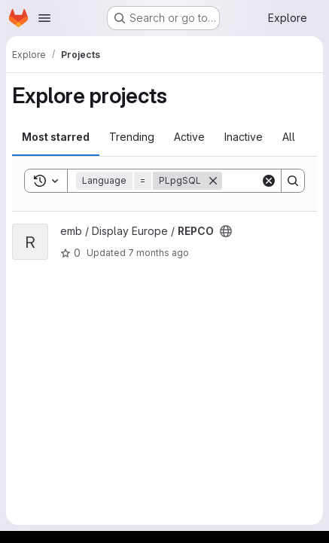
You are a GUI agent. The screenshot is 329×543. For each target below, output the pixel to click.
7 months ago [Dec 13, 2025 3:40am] (158, 252)
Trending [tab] (131, 136)
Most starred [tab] (56, 136)
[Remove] (213, 181)
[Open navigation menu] (44, 18)
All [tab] (288, 136)
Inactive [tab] (243, 136)
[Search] (293, 181)
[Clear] (269, 181)
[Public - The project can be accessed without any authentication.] (226, 231)
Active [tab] (189, 136)
